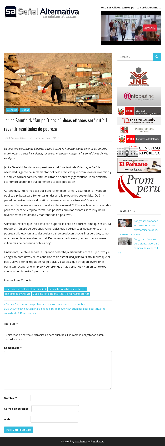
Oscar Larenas (42, 138)
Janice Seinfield (38, 289)
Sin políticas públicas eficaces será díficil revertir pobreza (61, 293)
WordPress (81, 441)
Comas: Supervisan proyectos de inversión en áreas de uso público (45, 304)
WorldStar (98, 441)
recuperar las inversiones (17, 293)
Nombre (10, 398)
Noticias (25, 109)
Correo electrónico (17, 408)
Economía (12, 109)
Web (7, 419)
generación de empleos (16, 289)
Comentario (13, 347)
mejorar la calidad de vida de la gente (67, 289)
